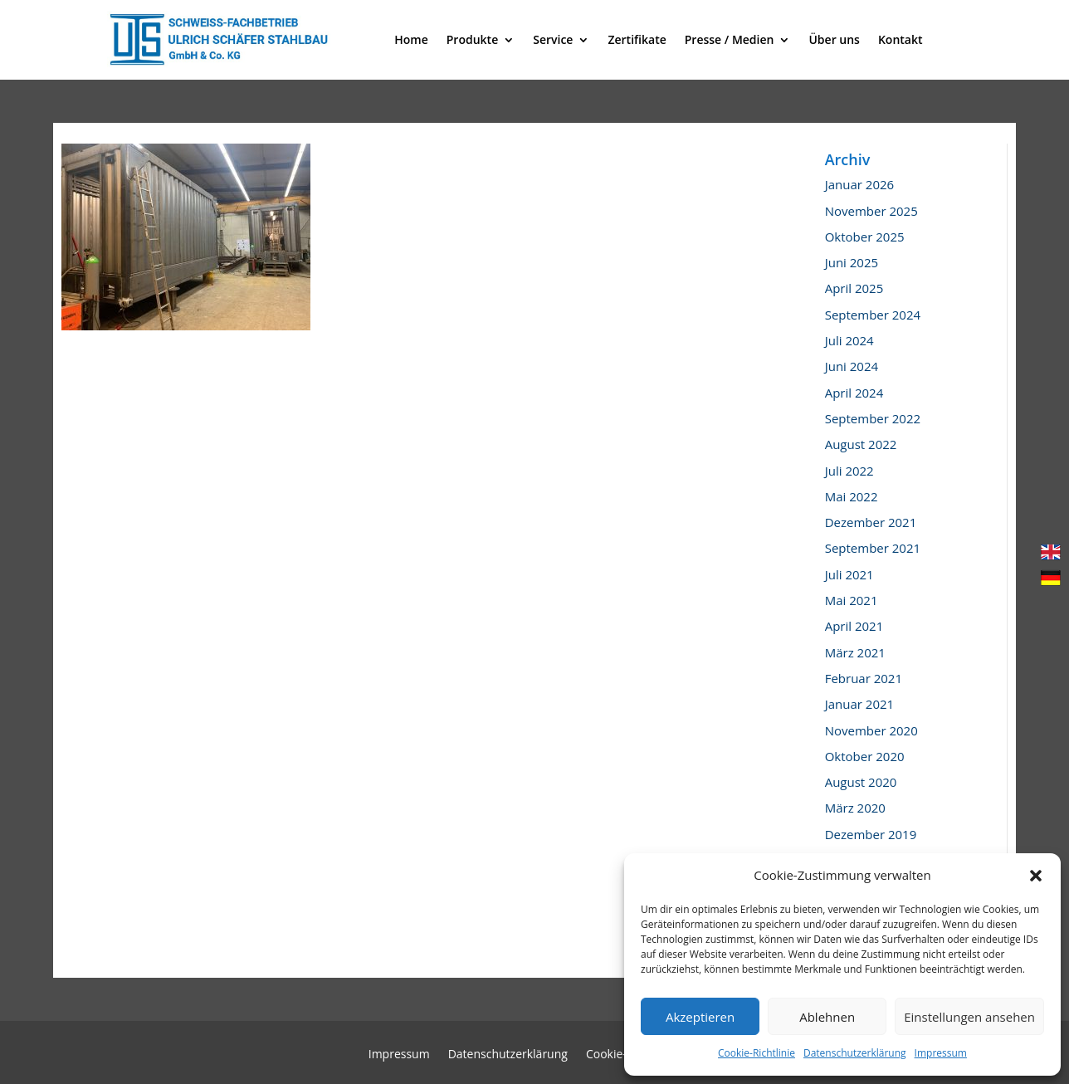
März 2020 (855, 807)
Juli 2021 (849, 574)
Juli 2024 (849, 340)
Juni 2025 (851, 262)
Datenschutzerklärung (854, 1053)
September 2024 (872, 314)
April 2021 (854, 626)
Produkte (472, 39)
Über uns (833, 39)
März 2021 (855, 652)
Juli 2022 (849, 470)
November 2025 (871, 211)
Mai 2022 (851, 496)
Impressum (941, 1053)
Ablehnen (827, 1016)
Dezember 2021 (871, 522)
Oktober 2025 (865, 236)
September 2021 (872, 548)
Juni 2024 (851, 366)
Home (411, 39)
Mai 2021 (851, 600)
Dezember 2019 (871, 834)
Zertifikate (637, 39)
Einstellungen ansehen (969, 1016)
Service (553, 39)
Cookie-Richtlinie (756, 1053)
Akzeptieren (700, 1016)
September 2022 (872, 418)
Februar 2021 (863, 678)
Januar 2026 (859, 184)
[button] (1036, 875)
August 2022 (861, 444)
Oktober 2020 (865, 756)
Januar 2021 (859, 704)
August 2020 (861, 782)
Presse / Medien (729, 39)
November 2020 (871, 730)
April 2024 (854, 392)
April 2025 (854, 288)
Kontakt (900, 39)
